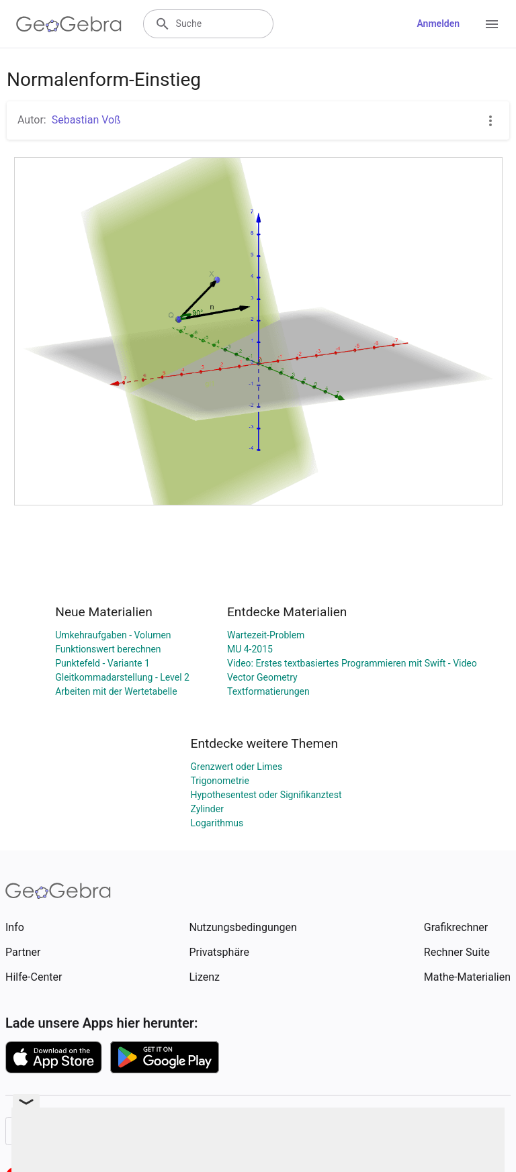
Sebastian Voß (86, 119)
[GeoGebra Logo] (69, 24)
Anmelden (438, 23)
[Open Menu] (492, 24)
